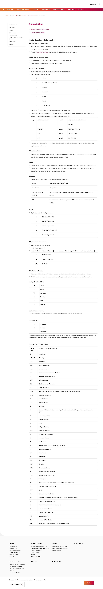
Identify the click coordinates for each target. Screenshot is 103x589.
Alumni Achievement (14, 554)
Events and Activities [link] (57, 9)
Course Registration (32, 15)
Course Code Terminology (38, 32)
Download (33, 554)
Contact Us (12, 556)
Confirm (89, 583)
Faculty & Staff (78, 543)
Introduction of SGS (13, 546)
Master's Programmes (21, 15)
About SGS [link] (10, 9)
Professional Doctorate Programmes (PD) (40, 548)
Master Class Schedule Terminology (40, 29)
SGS (7, 15)
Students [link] (34, 9)
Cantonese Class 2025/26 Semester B (17, 564)
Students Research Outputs (15, 550)
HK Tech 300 (56, 562)
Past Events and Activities (15, 572)
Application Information (35, 556)
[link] (99, 4)
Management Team (13, 548)
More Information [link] (14, 584)
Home (3, 9)
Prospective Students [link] (22, 9)
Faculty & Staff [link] (45, 9)
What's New (12, 570)
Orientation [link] (70, 9)
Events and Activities (15, 562)
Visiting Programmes (35, 552)
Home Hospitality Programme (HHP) (17, 568)
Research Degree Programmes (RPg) (39, 546)
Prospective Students (36, 543)
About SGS (12, 543)
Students (12, 15)
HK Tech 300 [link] (79, 9)
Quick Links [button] (92, 4)
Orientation (34, 562)
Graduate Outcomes (15, 552)
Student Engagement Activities (16, 566)
